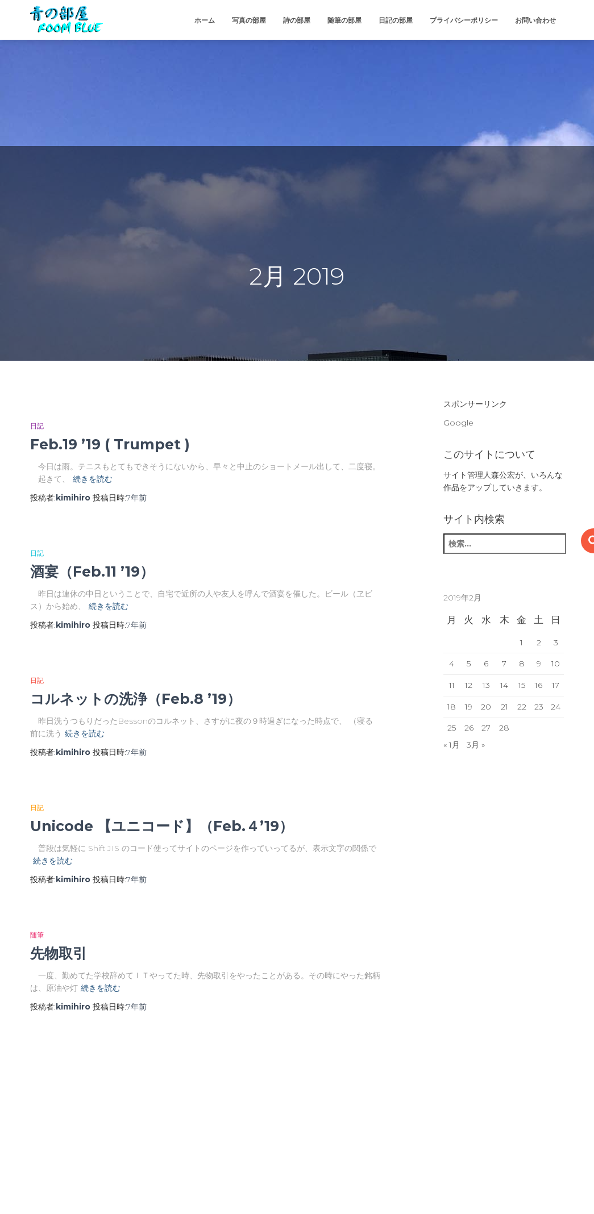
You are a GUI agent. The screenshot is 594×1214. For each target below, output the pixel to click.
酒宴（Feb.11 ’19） (92, 571)
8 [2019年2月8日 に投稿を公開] (522, 663)
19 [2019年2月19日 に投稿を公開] (468, 707)
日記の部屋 (396, 20)
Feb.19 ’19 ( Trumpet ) (110, 444)
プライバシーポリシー (464, 20)
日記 (37, 426)
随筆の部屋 (344, 20)
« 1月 (451, 745)
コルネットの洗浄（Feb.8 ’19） (135, 698)
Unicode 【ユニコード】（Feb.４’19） (161, 826)
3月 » (476, 745)
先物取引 (58, 953)
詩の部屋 (296, 20)
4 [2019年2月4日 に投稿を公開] (451, 663)
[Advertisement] (85, 71)
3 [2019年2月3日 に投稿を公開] (556, 642)
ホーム (204, 20)
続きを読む (93, 479)
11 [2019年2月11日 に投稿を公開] (452, 685)
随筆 (37, 935)
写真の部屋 (249, 20)
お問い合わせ (535, 20)
